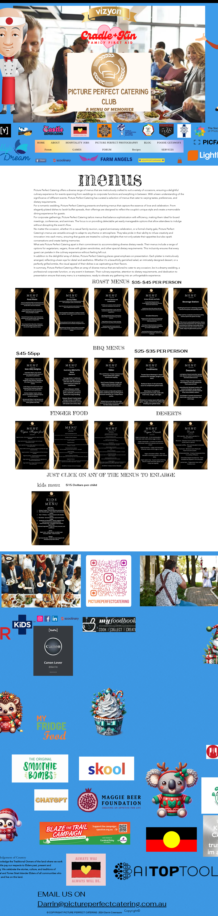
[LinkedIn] (55, 619)
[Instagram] (40, 619)
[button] (179, 160)
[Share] (41, 160)
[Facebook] (47, 619)
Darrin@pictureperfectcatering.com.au (102, 903)
